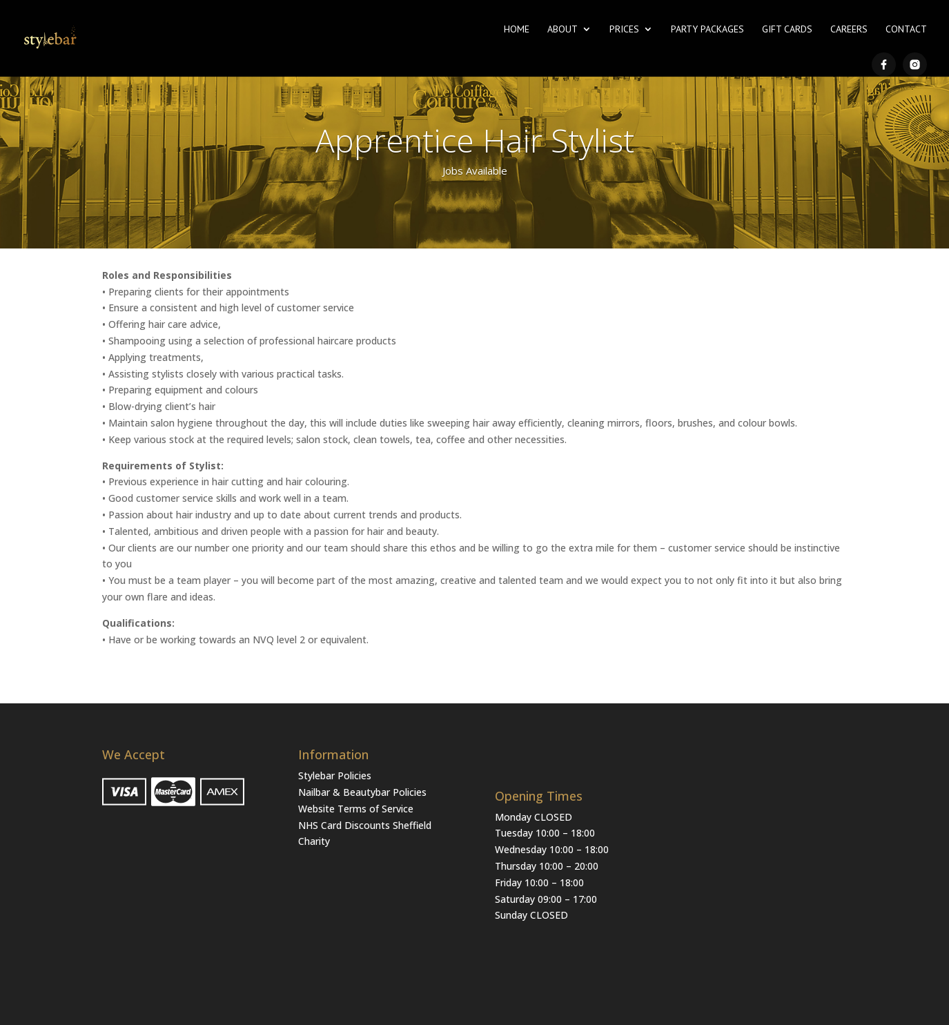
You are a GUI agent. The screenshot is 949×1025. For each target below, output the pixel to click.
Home (516, 29)
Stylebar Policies (334, 775)
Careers (849, 29)
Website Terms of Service (355, 808)
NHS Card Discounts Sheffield (364, 825)
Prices (624, 29)
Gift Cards (787, 29)
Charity (314, 841)
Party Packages (707, 29)
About (562, 29)
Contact (906, 29)
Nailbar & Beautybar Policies (362, 792)
